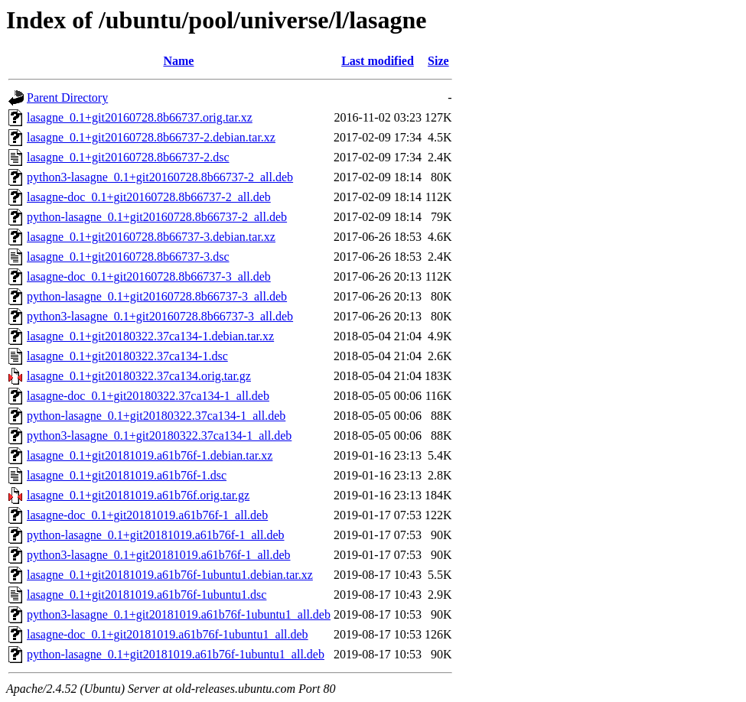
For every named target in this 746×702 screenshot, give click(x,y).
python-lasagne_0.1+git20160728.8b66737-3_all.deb (157, 296)
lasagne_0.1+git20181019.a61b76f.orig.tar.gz (138, 495)
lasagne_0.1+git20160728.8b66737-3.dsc (128, 256)
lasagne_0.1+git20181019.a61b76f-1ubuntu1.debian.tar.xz (170, 574)
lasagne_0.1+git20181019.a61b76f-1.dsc (126, 475)
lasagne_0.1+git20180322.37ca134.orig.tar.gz (139, 375)
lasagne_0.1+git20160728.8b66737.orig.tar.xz (139, 117)
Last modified (377, 60)
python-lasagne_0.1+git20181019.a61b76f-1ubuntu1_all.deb (175, 654)
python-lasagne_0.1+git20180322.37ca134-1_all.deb (156, 415)
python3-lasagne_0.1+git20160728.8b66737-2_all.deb (160, 177)
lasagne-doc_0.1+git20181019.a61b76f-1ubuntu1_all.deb (167, 634)
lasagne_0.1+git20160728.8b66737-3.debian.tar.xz (151, 236)
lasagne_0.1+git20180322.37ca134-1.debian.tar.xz (150, 336)
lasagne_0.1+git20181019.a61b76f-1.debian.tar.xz (149, 455)
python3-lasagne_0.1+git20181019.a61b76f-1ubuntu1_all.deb (179, 614)
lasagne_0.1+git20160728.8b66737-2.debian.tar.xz (151, 137)
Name (178, 60)
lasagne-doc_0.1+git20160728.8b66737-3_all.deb (149, 276)
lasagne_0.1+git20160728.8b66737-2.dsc (128, 157)
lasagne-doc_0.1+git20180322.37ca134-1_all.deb (148, 395)
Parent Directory (67, 97)
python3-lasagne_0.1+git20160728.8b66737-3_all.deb (160, 316)
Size (438, 60)
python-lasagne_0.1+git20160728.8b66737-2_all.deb (157, 216)
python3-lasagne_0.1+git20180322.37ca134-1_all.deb (159, 435)
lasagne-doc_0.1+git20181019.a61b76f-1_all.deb (147, 515)
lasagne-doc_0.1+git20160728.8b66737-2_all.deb (149, 196)
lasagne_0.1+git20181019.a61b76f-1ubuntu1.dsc (146, 594)
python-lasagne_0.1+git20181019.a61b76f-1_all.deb (156, 534)
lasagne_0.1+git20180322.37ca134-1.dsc (127, 355)
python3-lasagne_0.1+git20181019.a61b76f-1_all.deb (159, 554)
